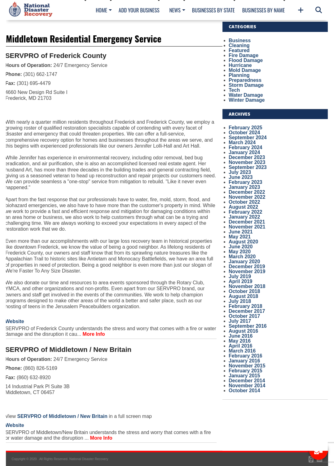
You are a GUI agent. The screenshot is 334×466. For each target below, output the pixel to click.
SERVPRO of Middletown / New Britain (68, 349)
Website (14, 321)
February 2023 (245, 182)
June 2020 (241, 246)
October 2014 (244, 390)
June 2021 (241, 231)
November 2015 (247, 365)
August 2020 (243, 241)
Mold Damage (245, 70)
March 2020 (242, 256)
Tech (234, 90)
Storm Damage (246, 85)
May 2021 (240, 236)
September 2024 (248, 137)
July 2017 (240, 321)
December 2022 (247, 192)
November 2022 (247, 197)
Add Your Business (139, 10)
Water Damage (246, 95)
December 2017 (247, 311)
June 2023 (241, 177)
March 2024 (242, 142)
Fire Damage (243, 55)
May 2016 (240, 341)
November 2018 (247, 286)
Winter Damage (247, 100)
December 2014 (247, 380)
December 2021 (247, 221)
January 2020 (244, 261)
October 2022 (244, 202)
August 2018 (243, 296)
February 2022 (245, 212)
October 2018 (244, 291)
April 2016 (240, 345)
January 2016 (244, 360)
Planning (239, 75)
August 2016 (243, 331)
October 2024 (244, 132)
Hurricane (240, 65)
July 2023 (240, 172)
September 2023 (248, 167)
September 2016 (248, 326)
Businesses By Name (263, 10)
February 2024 (245, 147)
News (174, 10)
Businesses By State (213, 10)
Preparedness (245, 80)
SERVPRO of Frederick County (56, 56)
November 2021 (247, 226)
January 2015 (244, 375)
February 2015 (245, 370)
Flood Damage (246, 60)
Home (101, 10)
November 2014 (247, 385)
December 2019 (247, 266)
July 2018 (240, 301)
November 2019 (247, 271)
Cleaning (239, 45)
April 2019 (240, 281)
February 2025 (245, 127)
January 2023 (244, 187)
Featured (239, 50)
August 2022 (243, 207)
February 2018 (245, 306)
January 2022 (244, 217)
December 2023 (247, 157)
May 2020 (240, 251)
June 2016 (241, 336)
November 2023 (247, 162)
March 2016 (242, 350)
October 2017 (244, 316)
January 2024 (244, 152)
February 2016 (245, 355)
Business (240, 40)
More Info (94, 334)
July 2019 (240, 276)
